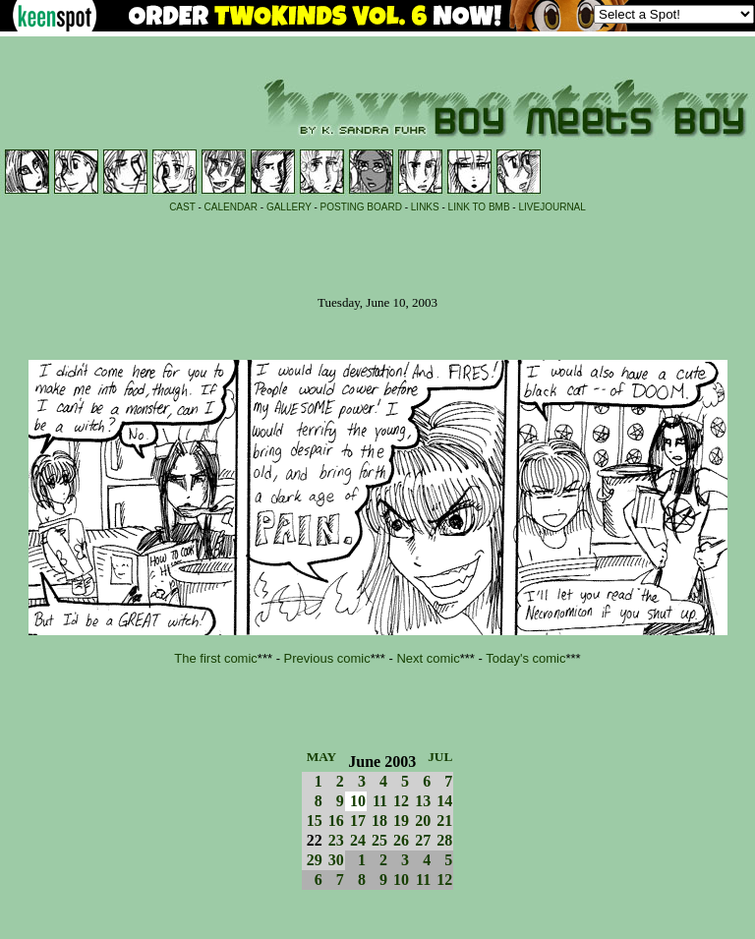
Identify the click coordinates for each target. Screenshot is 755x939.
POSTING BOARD (361, 207)
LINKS (425, 207)
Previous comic (327, 658)
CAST (182, 207)
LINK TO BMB (479, 207)
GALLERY (289, 207)
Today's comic (525, 658)
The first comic (216, 658)
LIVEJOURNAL (551, 207)
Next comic (427, 658)
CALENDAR (231, 207)
